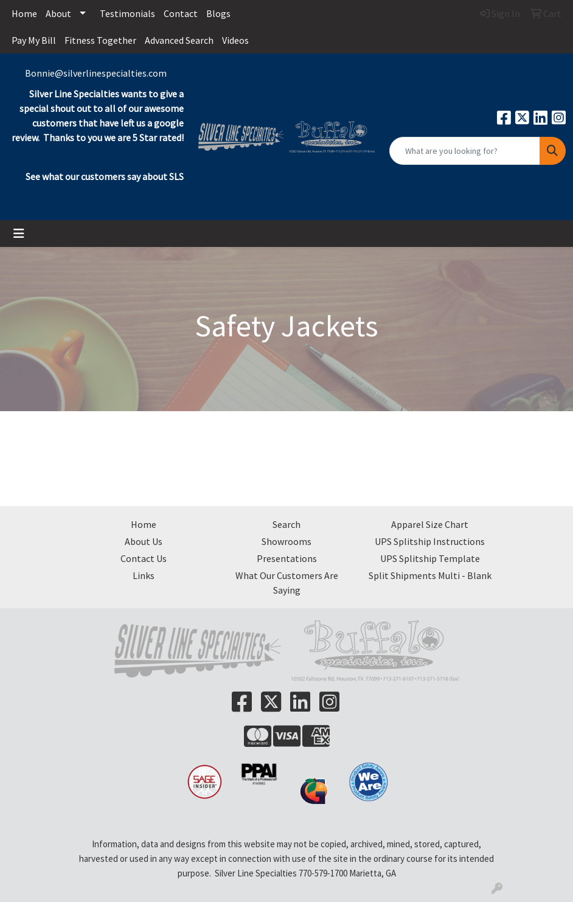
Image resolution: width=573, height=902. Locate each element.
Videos (235, 40)
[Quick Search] (464, 151)
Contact (181, 13)
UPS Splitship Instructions (430, 541)
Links (144, 575)
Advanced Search (179, 40)
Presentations (287, 558)
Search (286, 524)
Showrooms (286, 541)
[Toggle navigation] (19, 233)
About (58, 13)
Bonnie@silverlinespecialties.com (96, 73)
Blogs (218, 13)
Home (24, 13)
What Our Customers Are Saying (286, 582)
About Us (143, 541)
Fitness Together (100, 40)
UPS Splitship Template (430, 558)
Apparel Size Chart (429, 524)
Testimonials (127, 13)
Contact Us (143, 558)
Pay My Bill (34, 40)
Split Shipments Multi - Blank (430, 575)
